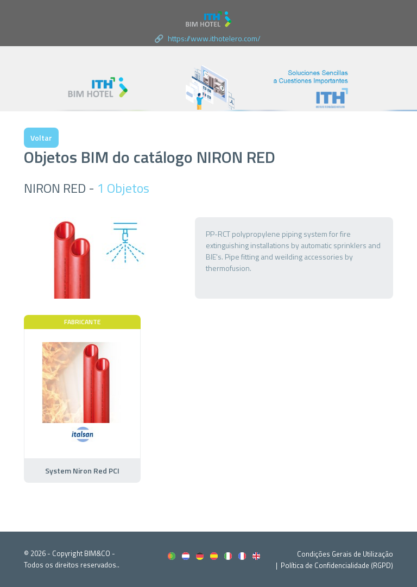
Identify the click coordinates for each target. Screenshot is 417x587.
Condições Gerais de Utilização (345, 553)
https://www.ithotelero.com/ (214, 38)
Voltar (41, 137)
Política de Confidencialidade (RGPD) (337, 565)
